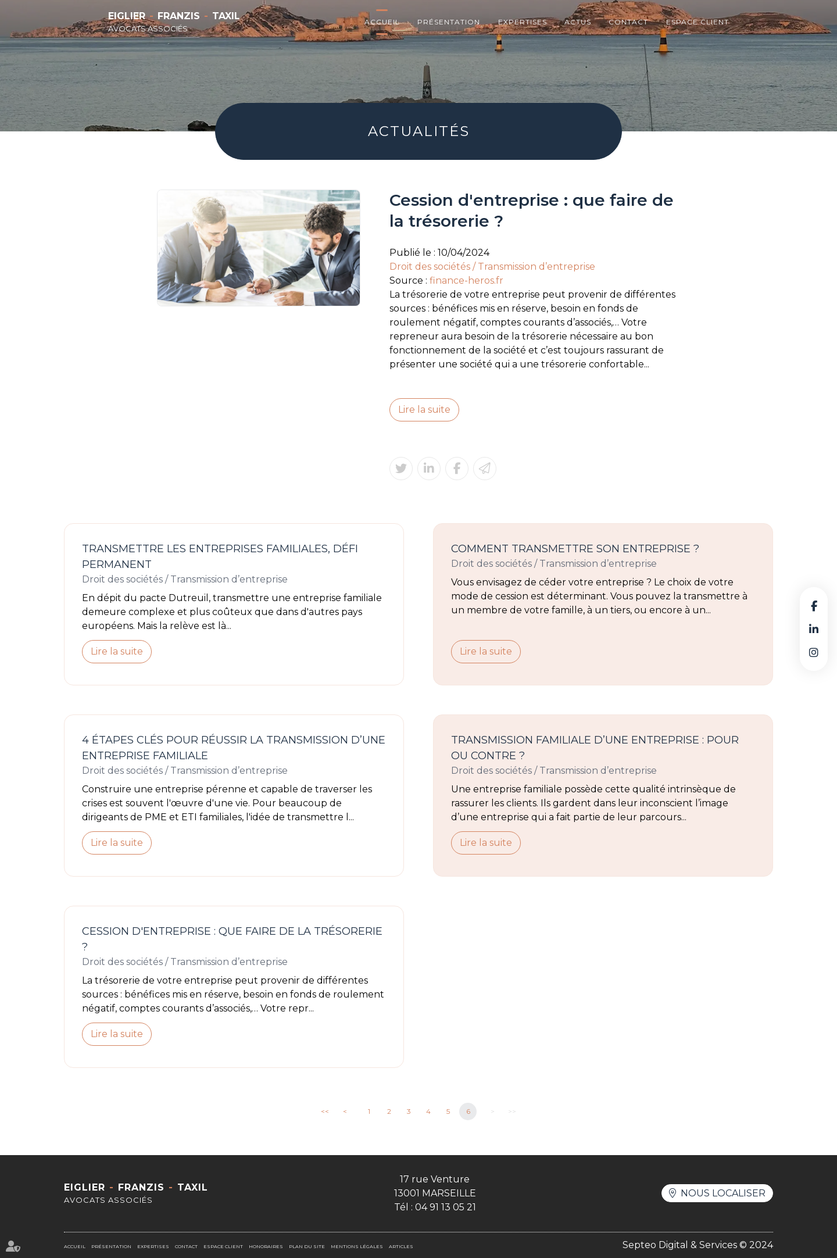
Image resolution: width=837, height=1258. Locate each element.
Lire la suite (424, 409)
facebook (813, 605)
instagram (813, 652)
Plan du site (307, 1246)
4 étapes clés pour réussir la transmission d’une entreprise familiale (233, 748)
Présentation (448, 21)
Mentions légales (357, 1246)
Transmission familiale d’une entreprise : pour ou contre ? (595, 748)
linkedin (813, 629)
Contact (628, 21)
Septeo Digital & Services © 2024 (698, 1244)
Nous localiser (723, 1193)
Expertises (522, 21)
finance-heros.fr (466, 280)
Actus (577, 21)
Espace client (697, 21)
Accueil (382, 21)
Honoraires (266, 1246)
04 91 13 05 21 (445, 1207)
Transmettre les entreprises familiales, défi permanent (220, 556)
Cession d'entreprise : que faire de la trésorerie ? (232, 939)
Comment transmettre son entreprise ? (575, 548)
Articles (401, 1246)
